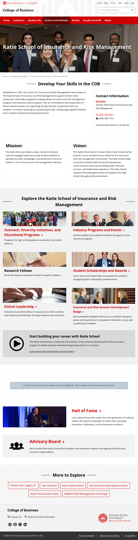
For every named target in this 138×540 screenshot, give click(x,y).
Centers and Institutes (56, 20)
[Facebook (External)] (15, 524)
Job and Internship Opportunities (108, 485)
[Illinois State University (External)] (20, 3)
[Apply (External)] (126, 3)
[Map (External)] (120, 3)
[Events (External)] (113, 3)
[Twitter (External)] (20, 524)
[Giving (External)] (99, 3)
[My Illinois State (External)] (133, 3)
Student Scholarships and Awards (100, 270)
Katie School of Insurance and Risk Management (49, 76)
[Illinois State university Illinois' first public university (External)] (114, 518)
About (108, 20)
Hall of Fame (84, 410)
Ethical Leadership (19, 306)
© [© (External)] (3, 535)
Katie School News (73, 485)
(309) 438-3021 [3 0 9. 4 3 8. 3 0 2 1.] (106, 114)
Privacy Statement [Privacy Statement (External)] (86, 535)
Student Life (34, 20)
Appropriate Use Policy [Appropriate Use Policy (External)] (109, 535)
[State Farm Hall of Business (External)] (39, 516)
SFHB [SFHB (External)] (68, 385)
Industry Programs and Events (97, 230)
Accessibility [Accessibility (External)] (130, 535)
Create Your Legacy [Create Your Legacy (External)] (21, 485)
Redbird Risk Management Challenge (86, 493)
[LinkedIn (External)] (25, 524)
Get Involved (49, 485)
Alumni (76, 20)
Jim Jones (101, 101)
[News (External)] (106, 3)
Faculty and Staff (92, 20)
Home (6, 20)
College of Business (18, 10)
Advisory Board (45, 441)
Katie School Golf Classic (44, 493)
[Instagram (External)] (10, 524)
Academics (18, 20)
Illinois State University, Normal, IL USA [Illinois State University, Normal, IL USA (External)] (26, 535)
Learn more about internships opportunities (52, 351)
